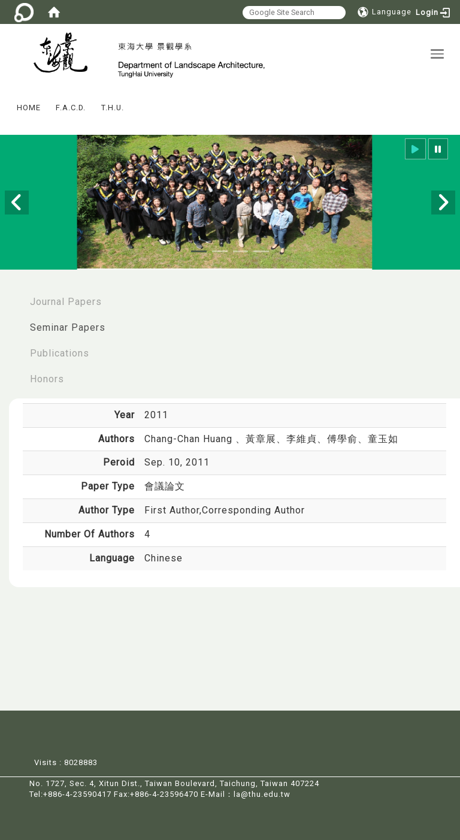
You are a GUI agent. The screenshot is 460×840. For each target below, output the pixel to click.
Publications (59, 353)
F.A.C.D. (71, 108)
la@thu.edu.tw (262, 794)
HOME (29, 108)
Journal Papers (66, 302)
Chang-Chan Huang (189, 439)
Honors (47, 379)
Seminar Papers (67, 328)
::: (5, 99)
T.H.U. (112, 108)
